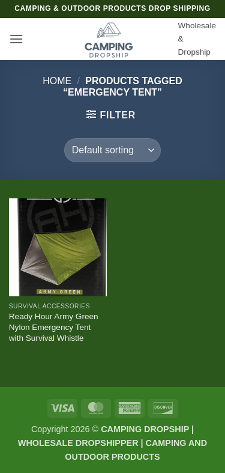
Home (57, 81)
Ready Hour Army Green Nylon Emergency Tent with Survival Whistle (53, 327)
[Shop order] (112, 150)
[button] (16, 38)
